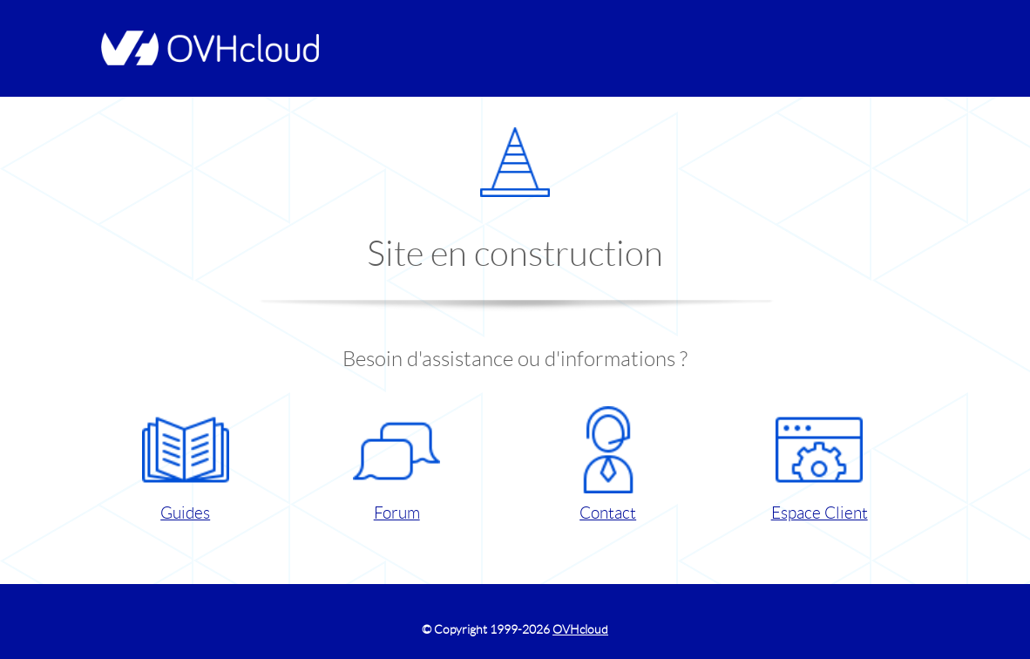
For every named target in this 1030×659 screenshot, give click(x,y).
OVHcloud (580, 629)
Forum (396, 464)
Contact (608, 464)
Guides (185, 464)
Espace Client (819, 464)
